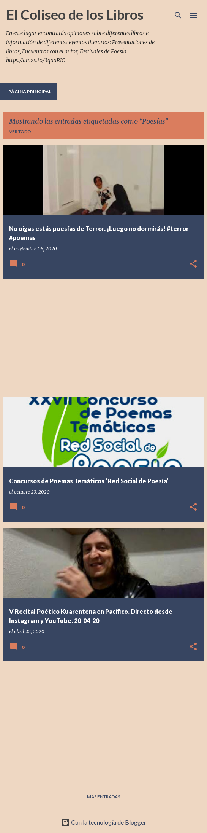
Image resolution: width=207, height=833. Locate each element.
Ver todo (20, 131)
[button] (193, 264)
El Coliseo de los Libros (75, 14)
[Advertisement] (103, 338)
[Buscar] (178, 15)
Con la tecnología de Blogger (103, 822)
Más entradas (103, 797)
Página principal (29, 91)
